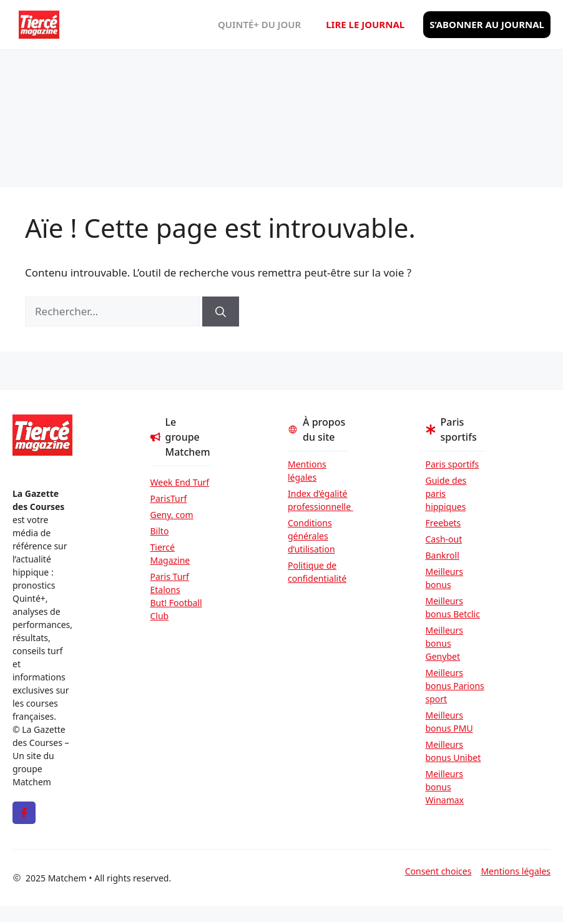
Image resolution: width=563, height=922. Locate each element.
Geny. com (171, 515)
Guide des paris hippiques (446, 493)
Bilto (159, 531)
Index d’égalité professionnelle (318, 500)
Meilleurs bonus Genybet (444, 643)
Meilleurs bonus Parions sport (455, 686)
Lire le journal (365, 24)
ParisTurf (168, 498)
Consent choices (438, 871)
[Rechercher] (220, 311)
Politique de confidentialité (317, 571)
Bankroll (442, 555)
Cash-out (444, 539)
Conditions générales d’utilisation (311, 536)
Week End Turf (180, 482)
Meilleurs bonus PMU (449, 721)
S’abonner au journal (486, 24)
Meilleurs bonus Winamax (445, 787)
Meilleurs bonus (444, 578)
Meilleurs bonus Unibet (453, 750)
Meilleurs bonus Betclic (453, 607)
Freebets (443, 523)
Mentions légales (307, 470)
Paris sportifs (452, 464)
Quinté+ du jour (259, 24)
